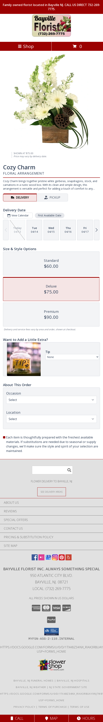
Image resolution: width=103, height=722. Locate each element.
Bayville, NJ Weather (31, 687)
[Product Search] (52, 470)
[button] (51, 631)
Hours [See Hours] (86, 718)
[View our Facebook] (35, 559)
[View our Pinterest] (62, 559)
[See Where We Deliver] (51, 491)
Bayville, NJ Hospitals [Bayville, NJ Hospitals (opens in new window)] (73, 680)
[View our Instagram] (55, 559)
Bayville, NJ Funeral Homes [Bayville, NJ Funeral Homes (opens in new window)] (34, 680)
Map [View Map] (51, 718)
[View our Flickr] (41, 559)
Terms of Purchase (52, 706)
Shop (26, 46)
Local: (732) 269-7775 (52, 588)
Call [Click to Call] (17, 718)
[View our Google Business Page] (48, 559)
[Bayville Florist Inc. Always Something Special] (51, 36)
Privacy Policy (24, 706)
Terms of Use (80, 706)
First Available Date (49, 215)
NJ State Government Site (68, 687)
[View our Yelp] (69, 559)
